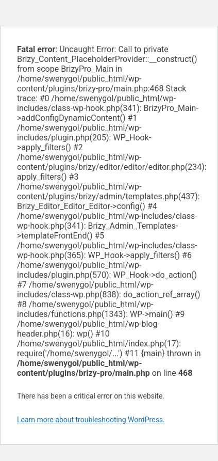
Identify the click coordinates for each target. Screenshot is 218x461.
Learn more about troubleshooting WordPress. (91, 420)
